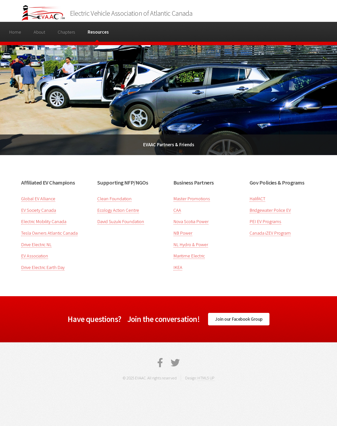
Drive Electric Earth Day (43, 267)
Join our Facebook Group (238, 319)
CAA (177, 210)
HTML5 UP (205, 378)
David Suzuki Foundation (120, 221)
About (39, 32)
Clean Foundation (114, 198)
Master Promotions (191, 198)
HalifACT (257, 198)
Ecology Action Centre (118, 210)
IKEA (177, 267)
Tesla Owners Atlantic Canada (49, 233)
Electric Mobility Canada (43, 221)
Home (15, 32)
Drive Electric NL (36, 244)
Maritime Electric (189, 256)
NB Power (182, 233)
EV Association (34, 256)
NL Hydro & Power (190, 244)
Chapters (66, 32)
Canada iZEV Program (270, 233)
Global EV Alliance (38, 198)
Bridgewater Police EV (270, 210)
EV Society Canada (38, 210)
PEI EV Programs (265, 221)
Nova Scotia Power (191, 221)
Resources (98, 32)
